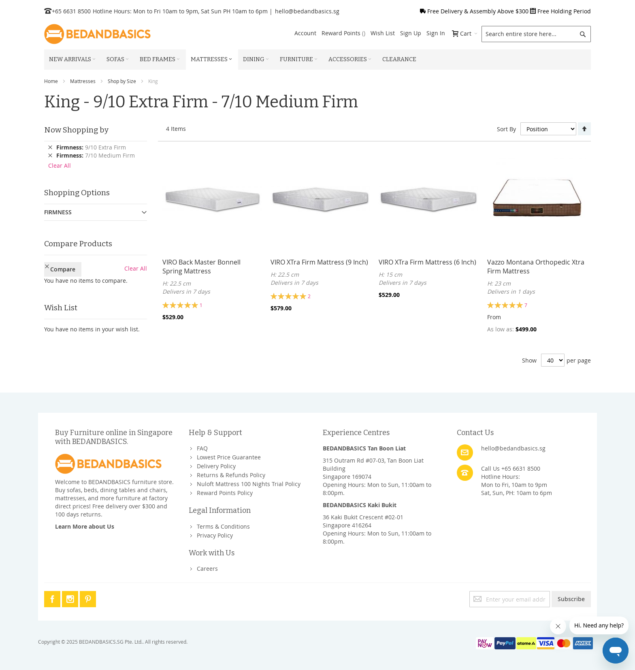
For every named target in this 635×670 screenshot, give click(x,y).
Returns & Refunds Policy (231, 475)
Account (305, 33)
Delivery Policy (216, 466)
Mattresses (83, 81)
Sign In (435, 33)
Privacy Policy (215, 535)
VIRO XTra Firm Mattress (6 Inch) (427, 262)
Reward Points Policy (225, 493)
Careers (207, 568)
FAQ (202, 448)
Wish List (383, 33)
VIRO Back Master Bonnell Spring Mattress (201, 266)
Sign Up (410, 33)
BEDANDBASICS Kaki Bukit (359, 505)
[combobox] (536, 34)
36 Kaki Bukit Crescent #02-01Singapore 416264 (363, 521)
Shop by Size (122, 81)
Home (51, 81)
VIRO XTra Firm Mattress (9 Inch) (319, 262)
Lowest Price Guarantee (229, 457)
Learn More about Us (84, 526)
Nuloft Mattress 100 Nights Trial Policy (248, 484)
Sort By (506, 129)
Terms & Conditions (223, 526)
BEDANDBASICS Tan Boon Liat (364, 448)
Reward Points (343, 33)
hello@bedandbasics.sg (307, 11)
